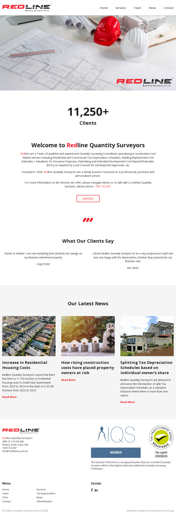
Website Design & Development (144, 510)
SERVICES (88, 198)
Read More (9, 397)
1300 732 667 (9, 448)
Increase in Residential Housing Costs (24, 365)
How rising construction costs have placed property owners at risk (87, 367)
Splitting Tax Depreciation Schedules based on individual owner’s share (146, 367)
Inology (170, 510)
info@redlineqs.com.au (15, 451)
